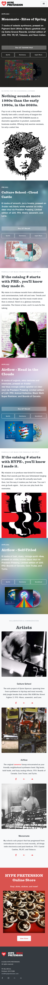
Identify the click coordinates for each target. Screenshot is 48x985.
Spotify (8, 55)
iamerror (17, 764)
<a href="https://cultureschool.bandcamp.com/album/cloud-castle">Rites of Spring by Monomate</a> (24, 223)
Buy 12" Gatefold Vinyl (24, 47)
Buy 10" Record (24, 228)
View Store (24, 938)
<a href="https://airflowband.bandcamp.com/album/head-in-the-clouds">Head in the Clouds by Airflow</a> (24, 403)
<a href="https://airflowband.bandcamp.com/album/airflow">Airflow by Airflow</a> (24, 576)
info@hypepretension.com (10, 974)
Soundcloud (38, 416)
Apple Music (38, 55)
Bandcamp (22, 55)
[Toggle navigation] (43, 3)
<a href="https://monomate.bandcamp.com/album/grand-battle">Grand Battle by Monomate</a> (24, 42)
